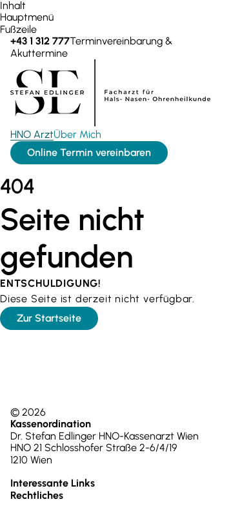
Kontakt (160, 483)
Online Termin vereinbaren (89, 152)
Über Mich (77, 134)
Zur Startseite (49, 318)
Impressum (88, 495)
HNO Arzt (32, 134)
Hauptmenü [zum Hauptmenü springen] (27, 17)
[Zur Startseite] (110, 123)
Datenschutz (143, 495)
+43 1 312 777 (39, 471)
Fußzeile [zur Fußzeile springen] (18, 29)
